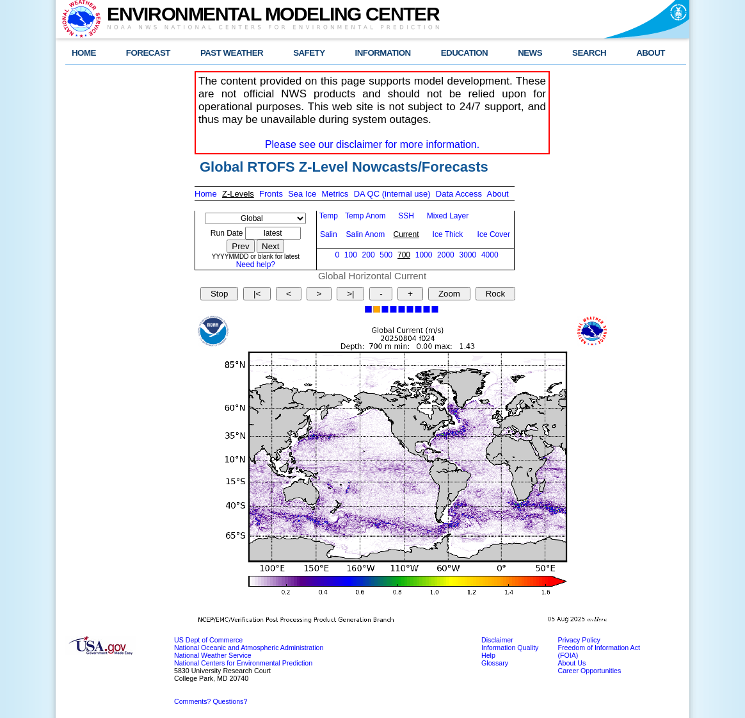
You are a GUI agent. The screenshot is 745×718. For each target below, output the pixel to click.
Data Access (459, 194)
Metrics (334, 194)
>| (350, 293)
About (498, 194)
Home (206, 194)
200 (368, 254)
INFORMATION (383, 53)
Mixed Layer (448, 215)
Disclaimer (497, 640)
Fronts (271, 194)
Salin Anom (365, 234)
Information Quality (509, 647)
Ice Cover (493, 234)
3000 (467, 254)
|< (256, 293)
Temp (328, 215)
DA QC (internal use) (392, 194)
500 (386, 254)
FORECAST (148, 53)
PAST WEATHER (231, 53)
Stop (219, 293)
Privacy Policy (578, 640)
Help (488, 655)
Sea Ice (302, 194)
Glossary (494, 663)
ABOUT (650, 53)
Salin (328, 234)
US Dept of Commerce (208, 640)
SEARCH (589, 53)
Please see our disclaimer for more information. (372, 144)
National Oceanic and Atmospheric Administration (248, 647)
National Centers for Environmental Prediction (243, 663)
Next (270, 246)
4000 (490, 254)
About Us (571, 663)
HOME (84, 53)
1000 (424, 254)
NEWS (530, 53)
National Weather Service (213, 655)
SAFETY (308, 53)
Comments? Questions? (210, 701)
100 (350, 254)
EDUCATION (464, 53)
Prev (240, 246)
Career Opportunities (589, 670)
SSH (406, 215)
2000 (445, 254)
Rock (495, 293)
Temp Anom (365, 215)
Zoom (449, 293)
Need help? (255, 264)
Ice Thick (448, 234)
